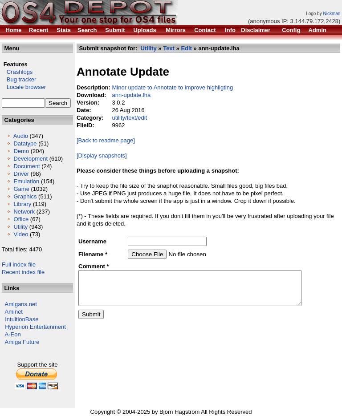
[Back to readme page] (106, 140)
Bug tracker (19, 79)
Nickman (331, 13)
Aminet (14, 311)
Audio (20, 136)
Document (26, 166)
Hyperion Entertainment (35, 326)
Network (24, 211)
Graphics (25, 196)
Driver (21, 173)
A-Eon (13, 334)
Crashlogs (17, 72)
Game (21, 189)
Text (169, 48)
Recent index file (23, 272)
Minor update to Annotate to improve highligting (172, 87)
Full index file (19, 264)
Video (20, 234)
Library (22, 204)
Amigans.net (21, 304)
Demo (21, 151)
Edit (186, 48)
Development (30, 158)
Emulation (26, 181)
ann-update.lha (131, 95)
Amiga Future (22, 342)
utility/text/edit (129, 117)
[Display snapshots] (102, 155)
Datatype (25, 143)
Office (20, 219)
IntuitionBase (21, 319)
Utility (20, 226)
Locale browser (24, 87)
